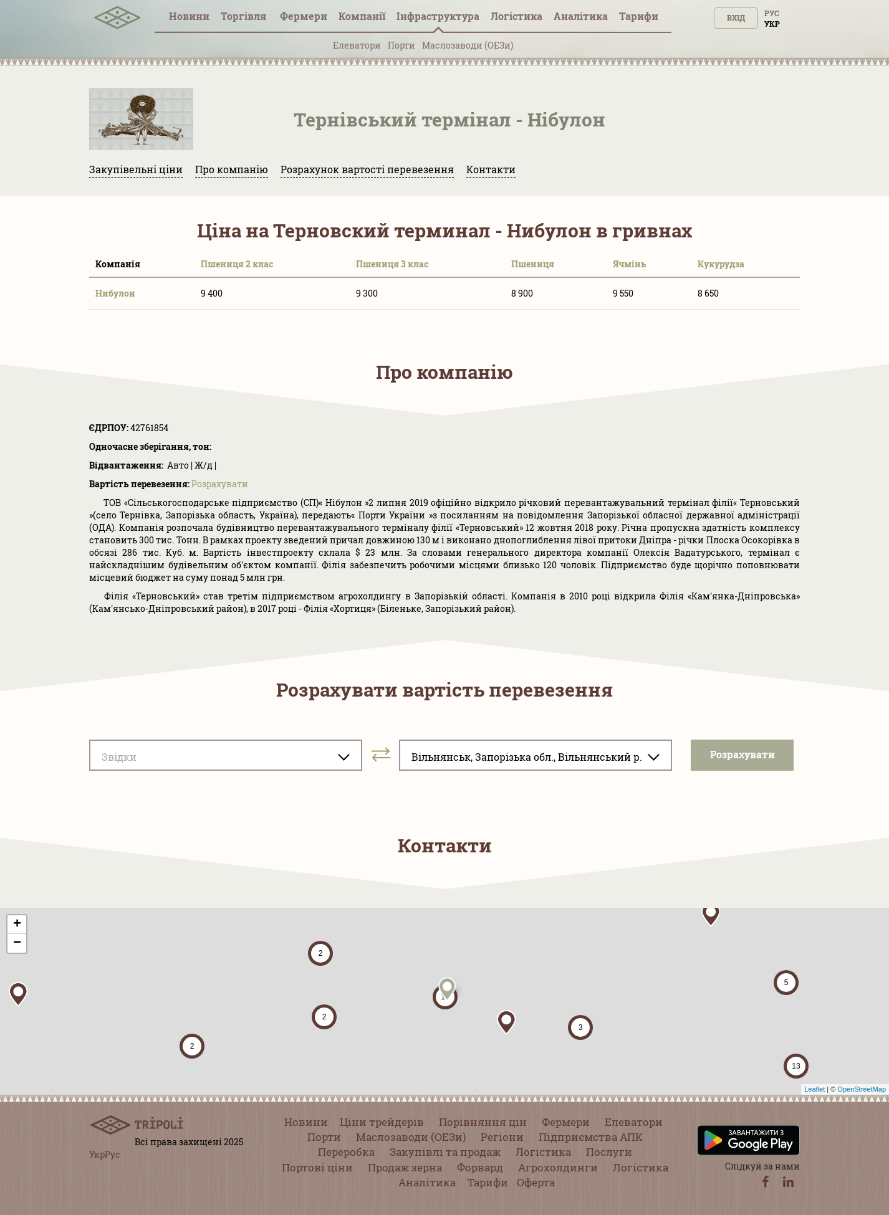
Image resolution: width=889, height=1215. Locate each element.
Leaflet (814, 1089)
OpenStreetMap (861, 1089)
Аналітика (581, 15)
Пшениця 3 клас (392, 264)
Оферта (536, 1182)
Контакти (491, 169)
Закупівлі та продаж (445, 1152)
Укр (772, 24)
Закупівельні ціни (136, 169)
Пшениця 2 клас (237, 264)
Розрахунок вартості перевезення (367, 169)
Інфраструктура (437, 15)
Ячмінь (629, 264)
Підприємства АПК (591, 1137)
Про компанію (231, 169)
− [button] (17, 943)
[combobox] (225, 755)
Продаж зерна (405, 1167)
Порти (401, 45)
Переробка (346, 1152)
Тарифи (638, 15)
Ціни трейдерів (382, 1122)
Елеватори (357, 45)
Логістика (516, 15)
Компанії (362, 15)
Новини (189, 15)
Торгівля (245, 15)
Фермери (303, 15)
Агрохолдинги (558, 1167)
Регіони (502, 1137)
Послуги (609, 1152)
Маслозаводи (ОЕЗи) (467, 45)
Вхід (736, 17)
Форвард (480, 1167)
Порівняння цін (483, 1122)
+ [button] (17, 924)
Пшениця (532, 264)
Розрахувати (219, 484)
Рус (771, 13)
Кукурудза (721, 264)
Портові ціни (317, 1167)
